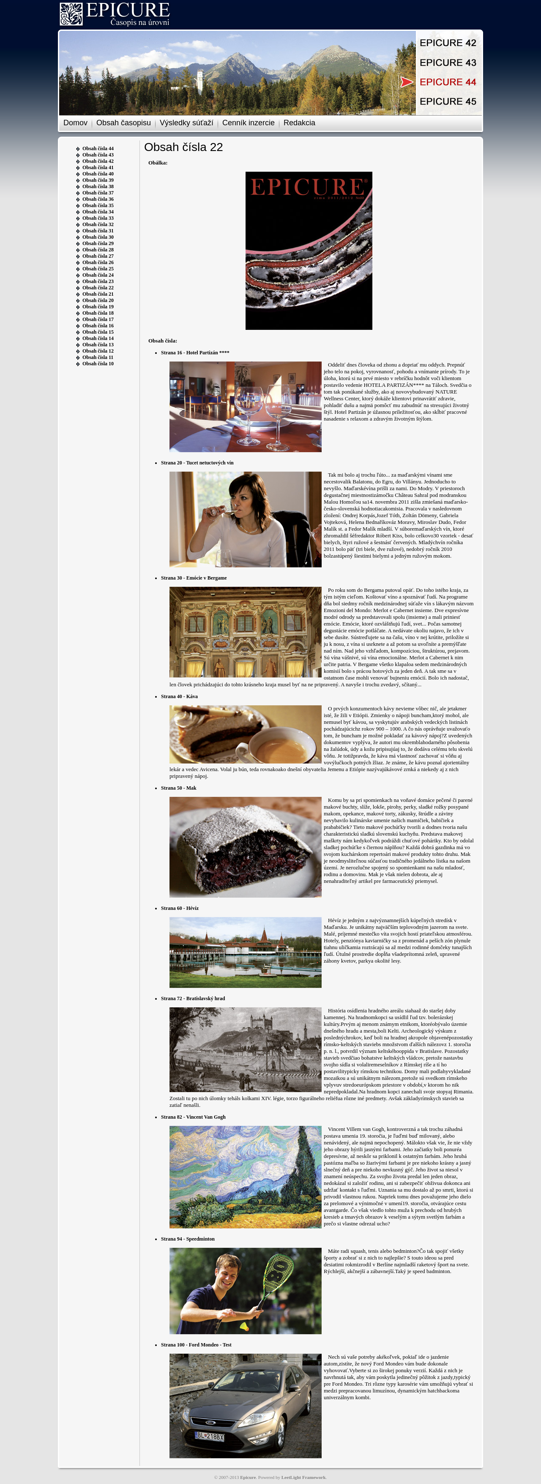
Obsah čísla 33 (98, 218)
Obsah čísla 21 (98, 294)
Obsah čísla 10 (98, 364)
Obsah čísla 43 (98, 155)
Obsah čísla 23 (98, 281)
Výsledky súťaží (186, 123)
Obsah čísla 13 (98, 345)
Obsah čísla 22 (98, 288)
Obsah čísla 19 (98, 307)
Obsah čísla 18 (98, 313)
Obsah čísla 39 (98, 180)
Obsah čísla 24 (98, 275)
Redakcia (299, 123)
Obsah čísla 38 (98, 186)
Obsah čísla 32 (98, 224)
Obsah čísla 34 (98, 212)
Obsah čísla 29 (98, 243)
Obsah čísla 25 (98, 269)
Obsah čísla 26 (98, 262)
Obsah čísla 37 (98, 193)
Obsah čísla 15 (98, 332)
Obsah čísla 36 (98, 199)
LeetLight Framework (303, 1477)
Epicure (248, 1477)
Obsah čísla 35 (98, 205)
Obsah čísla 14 (98, 338)
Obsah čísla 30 (98, 237)
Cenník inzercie (248, 123)
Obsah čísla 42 (98, 161)
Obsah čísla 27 (98, 256)
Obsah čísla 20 (98, 300)
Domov (75, 123)
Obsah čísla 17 (98, 319)
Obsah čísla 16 (98, 326)
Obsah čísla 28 (98, 250)
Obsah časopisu (123, 123)
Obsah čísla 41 (98, 167)
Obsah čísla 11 (97, 357)
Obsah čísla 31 (98, 231)
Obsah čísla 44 (98, 148)
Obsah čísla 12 (98, 351)
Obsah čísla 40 (98, 174)
